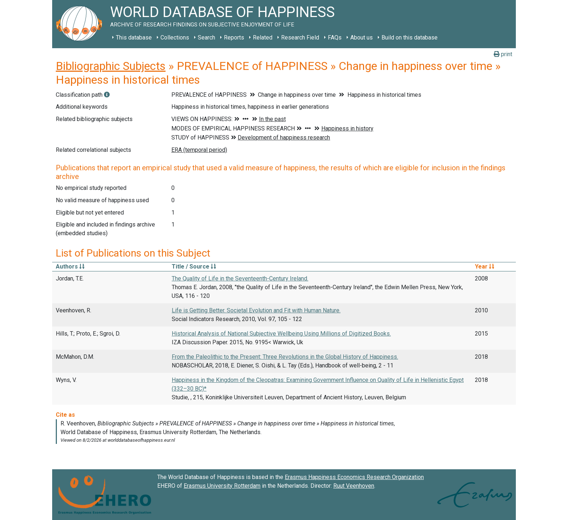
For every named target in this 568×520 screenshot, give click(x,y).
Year (484, 266)
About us (361, 37)
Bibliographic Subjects (111, 66)
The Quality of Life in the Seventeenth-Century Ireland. (240, 278)
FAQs (335, 37)
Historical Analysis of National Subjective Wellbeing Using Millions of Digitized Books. (281, 333)
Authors (70, 266)
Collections (174, 37)
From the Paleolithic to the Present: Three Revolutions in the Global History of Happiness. (285, 356)
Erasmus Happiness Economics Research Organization (354, 477)
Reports (234, 37)
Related (262, 37)
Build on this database (409, 37)
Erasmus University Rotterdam (222, 485)
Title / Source (194, 266)
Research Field (300, 37)
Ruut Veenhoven (353, 485)
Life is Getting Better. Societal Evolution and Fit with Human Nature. (256, 310)
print (503, 54)
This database (134, 37)
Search (206, 37)
